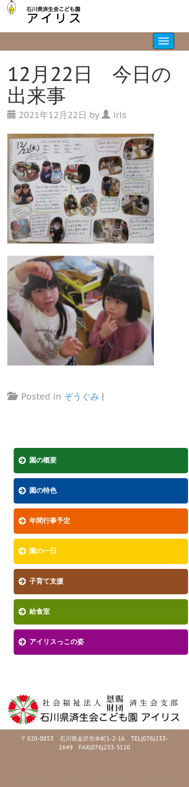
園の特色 (43, 490)
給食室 (39, 611)
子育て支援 (46, 581)
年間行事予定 (49, 521)
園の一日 (43, 551)
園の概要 (43, 460)
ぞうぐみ (81, 396)
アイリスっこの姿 (56, 642)
